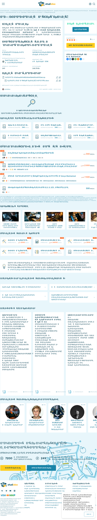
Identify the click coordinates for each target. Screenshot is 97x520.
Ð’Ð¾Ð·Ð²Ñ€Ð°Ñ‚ (50, 495)
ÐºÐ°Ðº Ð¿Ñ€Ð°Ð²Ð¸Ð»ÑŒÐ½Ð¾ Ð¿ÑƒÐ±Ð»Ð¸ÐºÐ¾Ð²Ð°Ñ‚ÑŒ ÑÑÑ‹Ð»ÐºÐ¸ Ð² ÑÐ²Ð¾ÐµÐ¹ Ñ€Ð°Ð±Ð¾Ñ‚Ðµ (38, 201)
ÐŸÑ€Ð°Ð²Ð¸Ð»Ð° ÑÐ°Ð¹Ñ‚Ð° (54, 486)
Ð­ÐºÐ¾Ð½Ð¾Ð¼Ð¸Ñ (30, 495)
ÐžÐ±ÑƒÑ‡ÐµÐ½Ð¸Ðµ (13, 468)
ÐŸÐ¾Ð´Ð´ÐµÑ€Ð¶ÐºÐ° (52, 505)
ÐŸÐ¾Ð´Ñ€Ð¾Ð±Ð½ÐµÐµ (41, 468)
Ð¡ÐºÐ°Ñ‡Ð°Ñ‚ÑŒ (80, 29)
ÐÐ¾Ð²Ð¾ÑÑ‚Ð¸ (29, 486)
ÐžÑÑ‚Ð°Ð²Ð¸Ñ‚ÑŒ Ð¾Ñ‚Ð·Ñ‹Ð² (81, 45)
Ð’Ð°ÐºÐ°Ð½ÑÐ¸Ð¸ (51, 507)
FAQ (25, 505)
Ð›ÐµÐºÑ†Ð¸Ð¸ (77, 491)
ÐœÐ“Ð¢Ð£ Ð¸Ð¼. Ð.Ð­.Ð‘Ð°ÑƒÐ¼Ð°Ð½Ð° (12, 61)
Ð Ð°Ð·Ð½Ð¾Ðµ (29, 503)
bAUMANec (6, 89)
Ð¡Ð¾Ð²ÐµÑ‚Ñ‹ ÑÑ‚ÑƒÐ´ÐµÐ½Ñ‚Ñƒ (34, 493)
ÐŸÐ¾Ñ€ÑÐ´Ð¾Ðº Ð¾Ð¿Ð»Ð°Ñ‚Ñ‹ (55, 493)
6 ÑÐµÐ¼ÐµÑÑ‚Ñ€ (40, 61)
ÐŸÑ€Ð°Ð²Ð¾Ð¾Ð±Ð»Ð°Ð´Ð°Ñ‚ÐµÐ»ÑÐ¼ (57, 503)
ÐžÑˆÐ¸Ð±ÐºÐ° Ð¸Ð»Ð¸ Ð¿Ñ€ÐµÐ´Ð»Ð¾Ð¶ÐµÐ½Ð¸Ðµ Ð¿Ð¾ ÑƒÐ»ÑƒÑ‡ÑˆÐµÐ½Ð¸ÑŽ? (24, 85)
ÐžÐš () (89, 514)
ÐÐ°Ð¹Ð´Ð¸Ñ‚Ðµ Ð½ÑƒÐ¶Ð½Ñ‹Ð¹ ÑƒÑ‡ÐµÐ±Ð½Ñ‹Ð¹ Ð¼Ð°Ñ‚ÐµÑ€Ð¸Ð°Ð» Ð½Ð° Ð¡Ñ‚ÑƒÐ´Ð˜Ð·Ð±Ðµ (44, 270)
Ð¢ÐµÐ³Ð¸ (27, 507)
